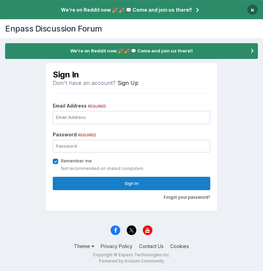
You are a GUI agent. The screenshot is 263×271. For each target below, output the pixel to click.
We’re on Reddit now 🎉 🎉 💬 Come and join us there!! (126, 10)
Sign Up (127, 82)
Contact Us (151, 246)
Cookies (179, 246)
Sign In (132, 183)
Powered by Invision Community (131, 260)
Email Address (79, 106)
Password (74, 134)
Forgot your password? (187, 197)
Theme (84, 246)
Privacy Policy (117, 246)
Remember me (76, 160)
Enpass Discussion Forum (53, 29)
